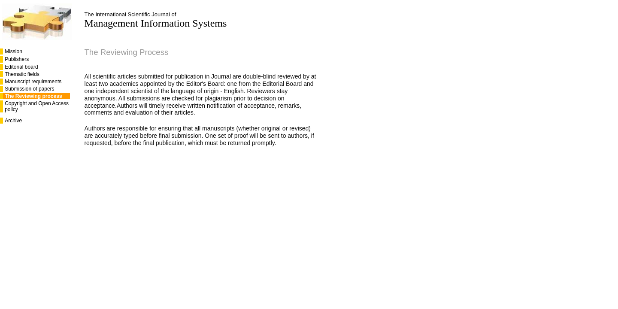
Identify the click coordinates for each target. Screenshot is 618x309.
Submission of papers (29, 89)
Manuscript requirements (33, 82)
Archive (13, 121)
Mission (13, 51)
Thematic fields (22, 74)
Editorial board (21, 67)
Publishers (17, 59)
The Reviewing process (33, 96)
